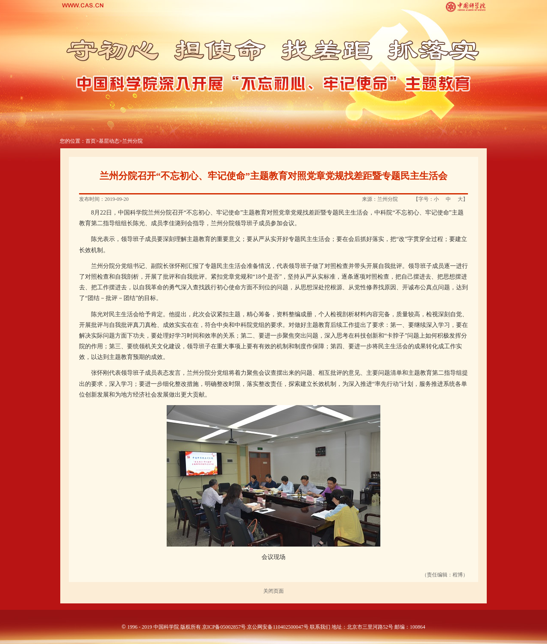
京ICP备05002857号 (224, 627)
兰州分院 (132, 141)
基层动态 (109, 141)
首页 (90, 141)
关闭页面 (273, 591)
